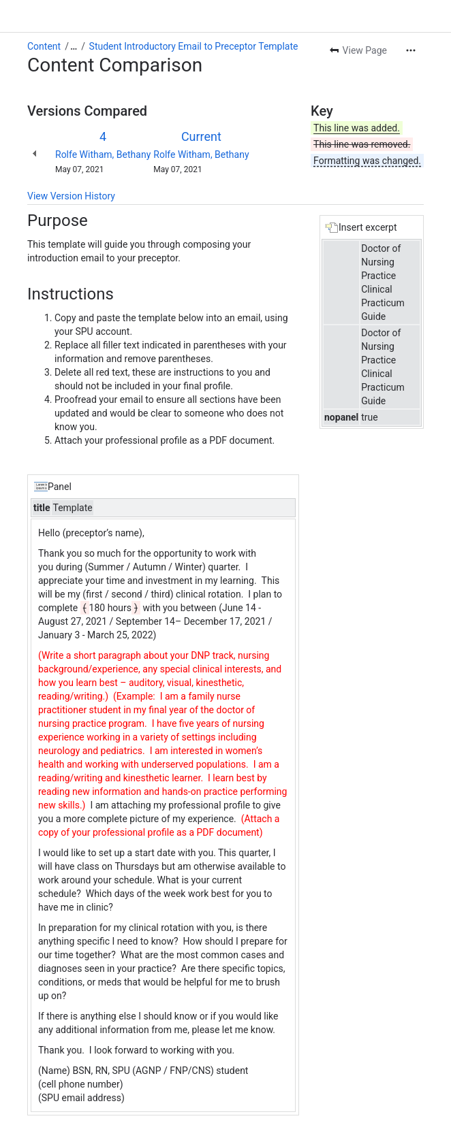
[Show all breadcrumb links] (73, 46)
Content (44, 46)
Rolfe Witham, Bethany (103, 154)
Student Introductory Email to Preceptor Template (193, 46)
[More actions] (411, 50)
